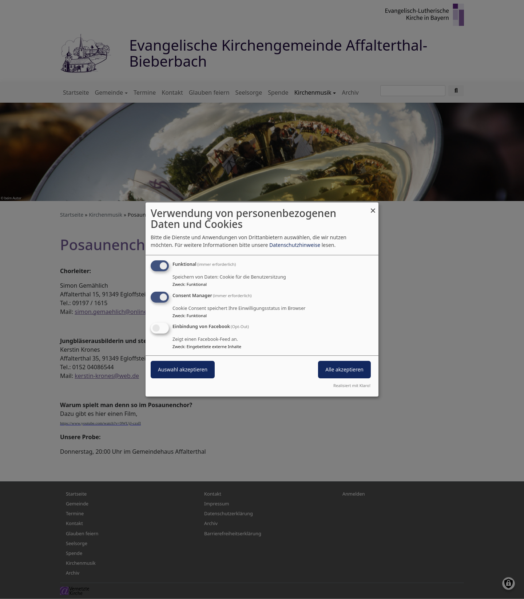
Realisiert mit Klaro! (351, 385)
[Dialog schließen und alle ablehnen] (373, 207)
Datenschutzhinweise (294, 244)
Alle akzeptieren (344, 369)
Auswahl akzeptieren (182, 369)
